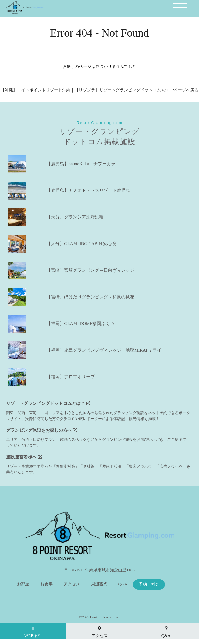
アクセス (72, 584)
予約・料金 (149, 584)
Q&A (122, 584)
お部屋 (23, 584)
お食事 (46, 584)
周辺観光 (99, 584)
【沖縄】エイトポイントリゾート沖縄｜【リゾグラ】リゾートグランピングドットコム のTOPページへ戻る (99, 90)
